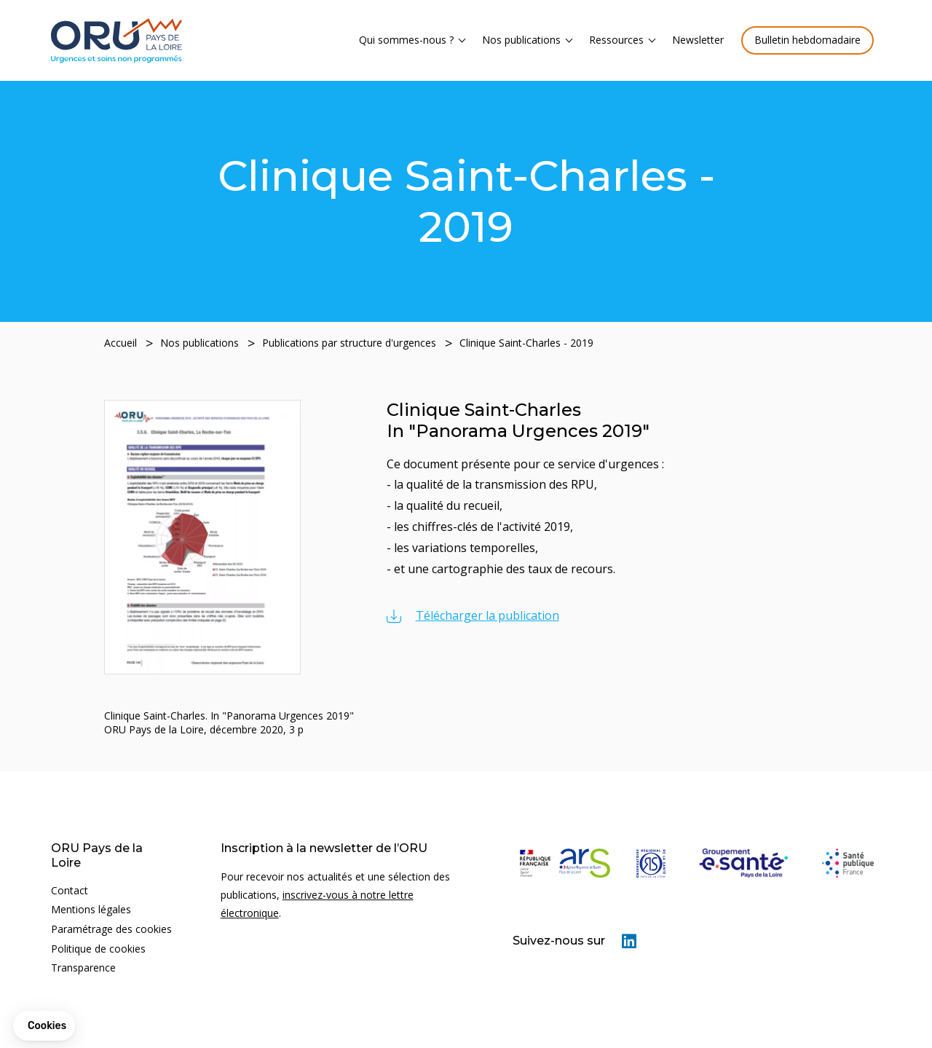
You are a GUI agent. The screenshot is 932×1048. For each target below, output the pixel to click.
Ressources (616, 40)
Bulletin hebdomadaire (807, 40)
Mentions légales (91, 910)
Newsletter (698, 40)
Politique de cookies (98, 949)
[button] (44, 1026)
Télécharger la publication (487, 615)
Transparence (83, 967)
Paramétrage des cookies (111, 929)
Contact (69, 890)
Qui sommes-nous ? (406, 40)
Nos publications (521, 40)
